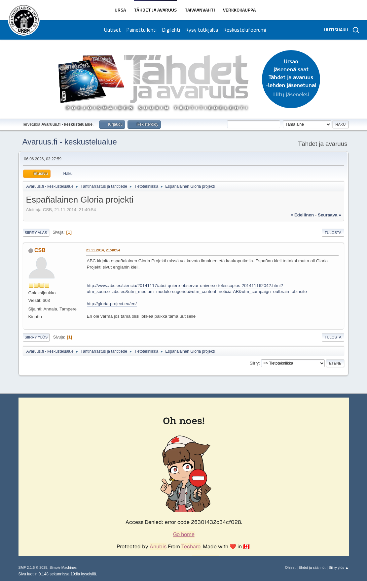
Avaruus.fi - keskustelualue (69, 141)
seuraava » (329, 214)
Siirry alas (36, 233)
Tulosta (333, 233)
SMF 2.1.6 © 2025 (33, 567)
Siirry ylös (36, 337)
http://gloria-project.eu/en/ (112, 303)
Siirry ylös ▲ (339, 567)
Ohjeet (290, 567)
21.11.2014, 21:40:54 (103, 250)
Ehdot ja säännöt (312, 567)
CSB (40, 250)
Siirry (254, 363)
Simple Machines (63, 567)
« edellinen (302, 214)
